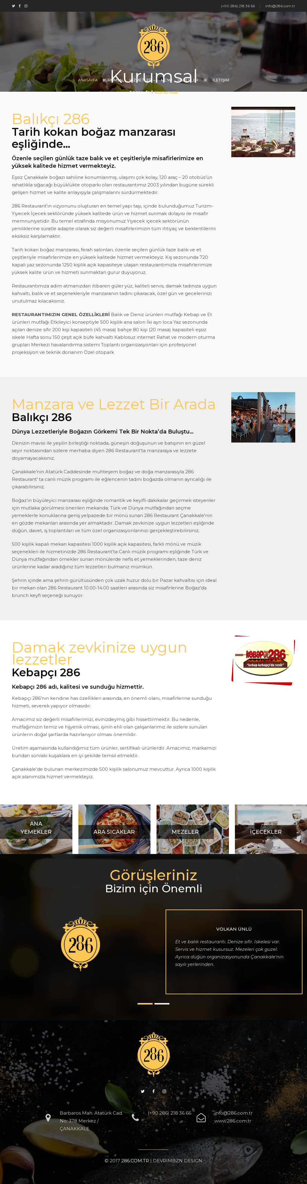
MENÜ (166, 80)
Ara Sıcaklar (114, 832)
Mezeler (185, 832)
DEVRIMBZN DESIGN (177, 1160)
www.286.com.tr (232, 1121)
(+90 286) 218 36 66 (169, 1113)
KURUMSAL (113, 80)
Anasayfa (139, 92)
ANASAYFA (88, 80)
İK (205, 80)
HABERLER (188, 80)
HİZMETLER (140, 80)
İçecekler (266, 832)
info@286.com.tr (233, 1113)
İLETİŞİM (221, 80)
